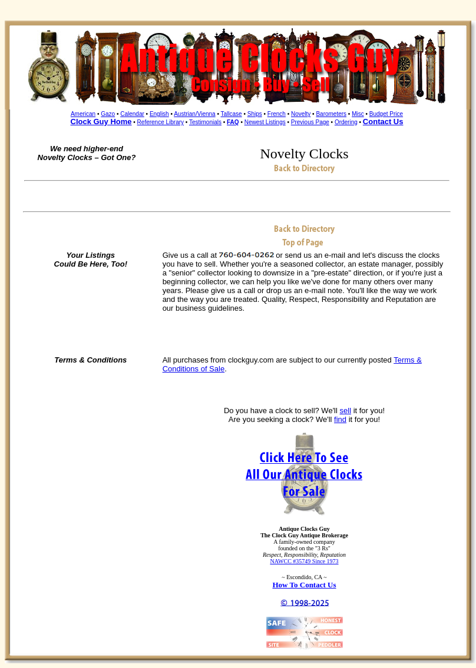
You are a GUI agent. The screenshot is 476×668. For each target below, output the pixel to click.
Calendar (132, 114)
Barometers (331, 114)
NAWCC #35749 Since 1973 (304, 561)
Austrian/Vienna (194, 114)
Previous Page (310, 122)
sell (346, 410)
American (83, 114)
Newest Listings (265, 122)
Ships (254, 114)
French (276, 114)
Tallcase (231, 114)
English (159, 114)
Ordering (346, 122)
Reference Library (160, 122)
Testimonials (205, 122)
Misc (358, 114)
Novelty (300, 114)
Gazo (108, 114)
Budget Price (386, 114)
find (340, 419)
